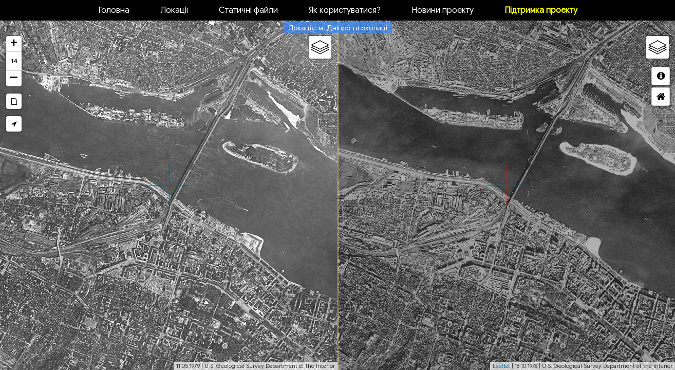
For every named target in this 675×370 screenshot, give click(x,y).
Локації (174, 10)
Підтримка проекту (540, 10)
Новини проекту (442, 10)
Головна (113, 10)
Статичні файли (248, 10)
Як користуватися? (345, 10)
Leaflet (501, 365)
